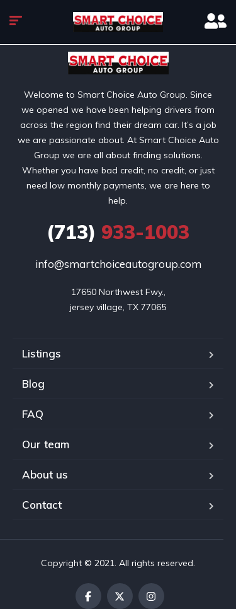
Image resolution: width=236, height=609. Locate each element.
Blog (33, 383)
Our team (45, 444)
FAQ (32, 413)
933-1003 (118, 232)
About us (45, 474)
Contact (42, 504)
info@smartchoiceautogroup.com (118, 263)
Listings (41, 353)
